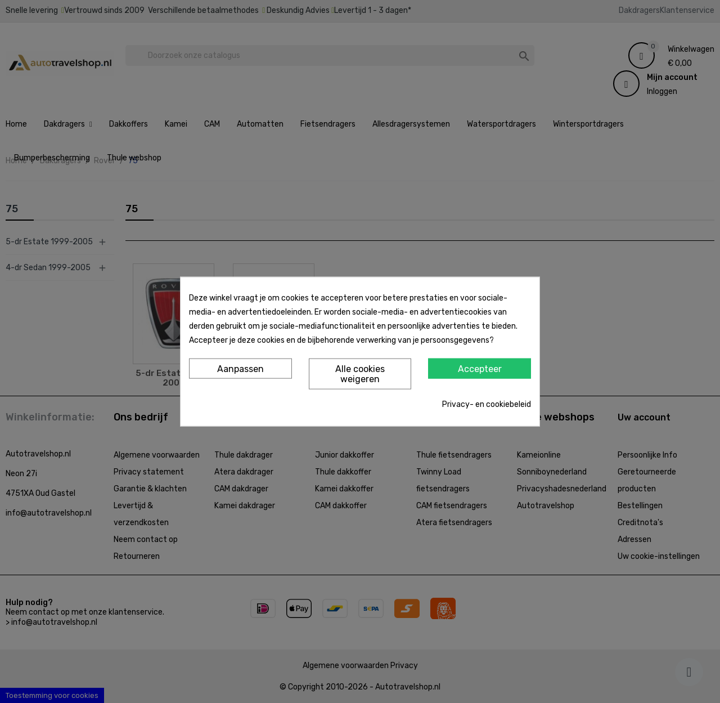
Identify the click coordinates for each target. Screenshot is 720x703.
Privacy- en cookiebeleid (486, 404)
